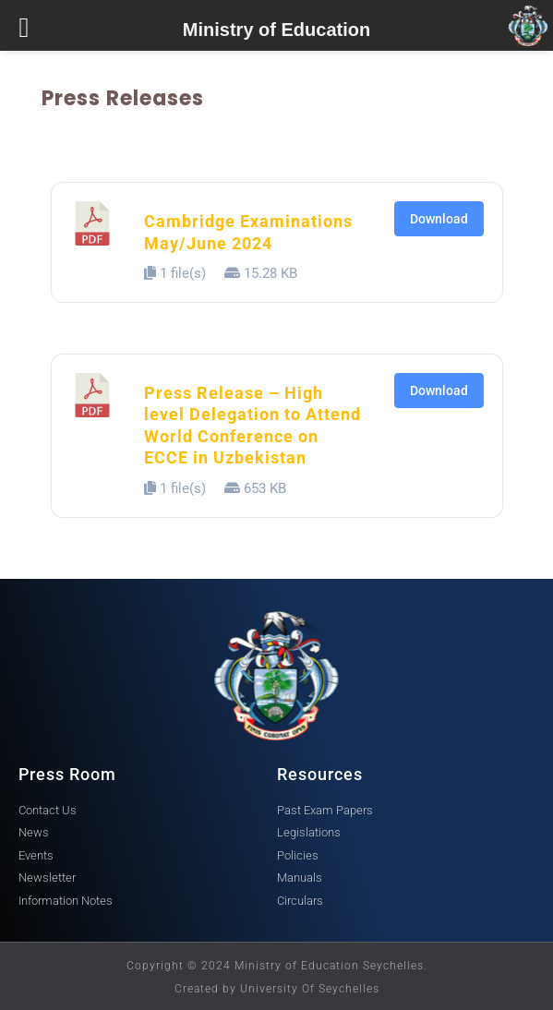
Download (439, 218)
